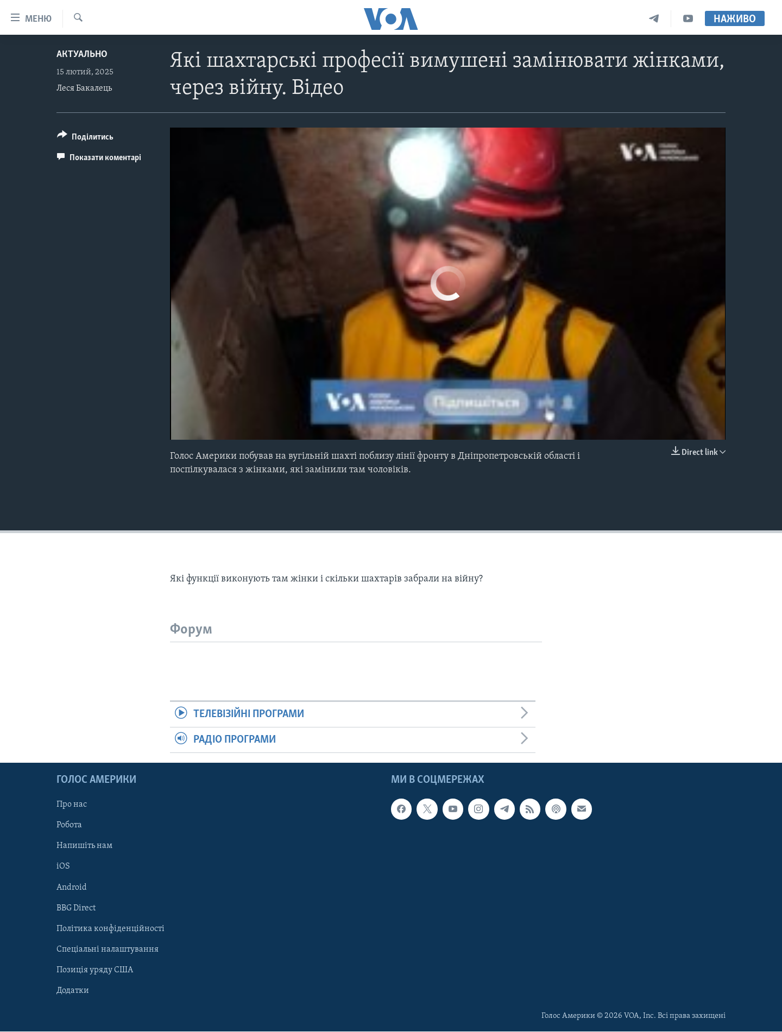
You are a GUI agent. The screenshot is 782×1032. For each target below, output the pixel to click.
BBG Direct (76, 908)
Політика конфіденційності (110, 929)
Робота (69, 825)
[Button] (85, 139)
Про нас (71, 805)
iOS (63, 867)
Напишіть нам (84, 846)
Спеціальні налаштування (107, 949)
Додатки (72, 990)
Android (71, 887)
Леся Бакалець (84, 88)
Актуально (82, 54)
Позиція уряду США (94, 970)
